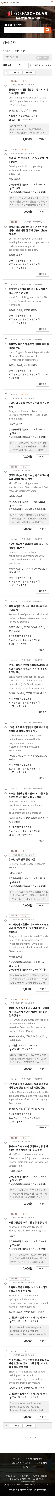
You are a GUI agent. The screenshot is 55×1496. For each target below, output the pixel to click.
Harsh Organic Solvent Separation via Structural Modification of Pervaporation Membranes (29, 356)
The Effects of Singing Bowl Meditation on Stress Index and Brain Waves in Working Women (29, 487)
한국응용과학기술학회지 (20, 184)
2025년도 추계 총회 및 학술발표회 (24, 264)
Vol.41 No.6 (39, 502)
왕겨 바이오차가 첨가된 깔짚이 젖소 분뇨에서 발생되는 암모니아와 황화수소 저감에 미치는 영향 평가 (29, 1363)
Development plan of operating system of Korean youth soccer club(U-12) (26, 170)
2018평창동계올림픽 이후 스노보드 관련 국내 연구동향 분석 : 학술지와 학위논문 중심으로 (29, 928)
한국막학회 (27, 120)
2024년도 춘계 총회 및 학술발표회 (24, 640)
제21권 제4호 (39, 1317)
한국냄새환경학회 (30, 1321)
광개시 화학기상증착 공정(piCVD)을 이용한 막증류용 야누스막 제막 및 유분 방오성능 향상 (28, 669)
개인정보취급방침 (34, 1459)
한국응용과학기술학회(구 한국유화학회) (27, 192)
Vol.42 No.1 (39, 429)
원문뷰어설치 (40, 1463)
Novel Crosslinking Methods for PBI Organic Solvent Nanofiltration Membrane (28, 301)
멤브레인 (13, 116)
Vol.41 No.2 (39, 878)
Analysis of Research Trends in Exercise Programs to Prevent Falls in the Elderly (28, 415)
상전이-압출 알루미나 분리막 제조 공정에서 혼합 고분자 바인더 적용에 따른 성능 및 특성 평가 (29, 1012)
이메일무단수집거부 (21, 1463)
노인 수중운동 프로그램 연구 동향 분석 (28, 1222)
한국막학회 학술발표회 (19, 261)
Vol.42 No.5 (39, 184)
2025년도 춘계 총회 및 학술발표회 (24, 319)
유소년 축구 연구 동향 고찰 (22, 859)
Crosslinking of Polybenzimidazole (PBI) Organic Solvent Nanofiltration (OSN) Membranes (28, 101)
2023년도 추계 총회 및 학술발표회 (24, 1118)
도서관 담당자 (29, 1467)
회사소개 (17, 1459)
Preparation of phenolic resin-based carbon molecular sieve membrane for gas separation (28, 618)
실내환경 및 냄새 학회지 (20, 1317)
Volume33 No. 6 (27, 1045)
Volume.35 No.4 (27, 116)
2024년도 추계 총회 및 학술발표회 (24, 581)
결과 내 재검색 (15, 25)
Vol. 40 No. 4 (40, 1241)
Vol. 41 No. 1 (40, 962)
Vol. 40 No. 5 (40, 1177)
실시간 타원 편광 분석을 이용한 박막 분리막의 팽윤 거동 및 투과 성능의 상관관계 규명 (28, 230)
